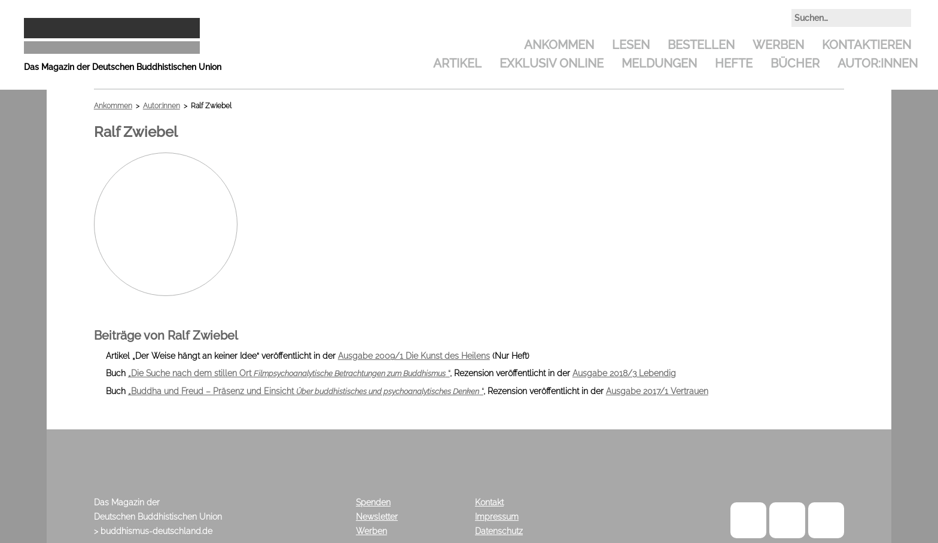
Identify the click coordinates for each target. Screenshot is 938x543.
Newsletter (377, 516)
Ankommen (559, 45)
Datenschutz (499, 531)
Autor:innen (878, 63)
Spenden (373, 502)
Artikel (457, 63)
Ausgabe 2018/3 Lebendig (624, 373)
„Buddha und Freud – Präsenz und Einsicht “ (305, 391)
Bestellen (701, 45)
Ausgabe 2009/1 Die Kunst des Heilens (414, 356)
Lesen (631, 45)
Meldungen (659, 63)
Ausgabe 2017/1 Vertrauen (657, 391)
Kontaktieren (866, 45)
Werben (778, 45)
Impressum (497, 516)
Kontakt (489, 502)
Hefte (734, 63)
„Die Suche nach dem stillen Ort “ (289, 373)
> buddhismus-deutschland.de (153, 531)
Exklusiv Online (552, 63)
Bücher (795, 63)
